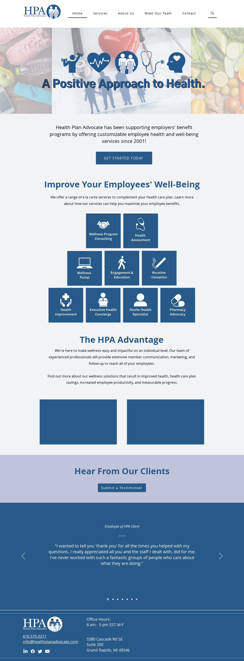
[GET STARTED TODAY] (124, 158)
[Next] (220, 556)
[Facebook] (32, 651)
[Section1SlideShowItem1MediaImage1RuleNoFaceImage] (113, 599)
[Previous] (23, 556)
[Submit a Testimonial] (122, 487)
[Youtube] (47, 651)
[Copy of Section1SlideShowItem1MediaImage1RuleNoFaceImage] (108, 599)
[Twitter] (40, 651)
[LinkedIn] (25, 651)
